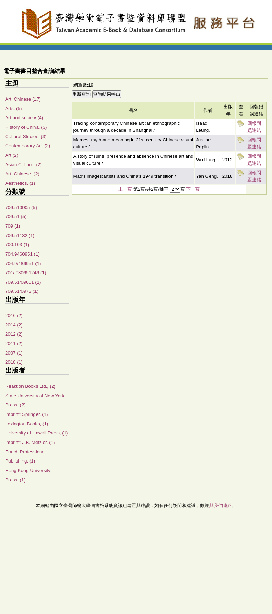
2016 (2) (14, 315)
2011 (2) (14, 343)
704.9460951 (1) (22, 254)
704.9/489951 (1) (23, 263)
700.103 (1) (17, 244)
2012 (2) (14, 334)
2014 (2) (14, 325)
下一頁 (193, 189)
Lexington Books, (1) (26, 423)
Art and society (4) (24, 117)
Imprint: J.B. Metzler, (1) (30, 442)
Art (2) (11, 155)
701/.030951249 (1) (25, 272)
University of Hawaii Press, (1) (36, 433)
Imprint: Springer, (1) (26, 414)
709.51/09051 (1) (23, 282)
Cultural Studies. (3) (26, 136)
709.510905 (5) (21, 207)
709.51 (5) (16, 216)
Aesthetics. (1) (20, 183)
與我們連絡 (220, 505)
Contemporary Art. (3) (27, 145)
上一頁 (125, 189)
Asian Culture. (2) (23, 164)
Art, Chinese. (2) (22, 173)
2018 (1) (14, 362)
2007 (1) (14, 353)
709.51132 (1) (19, 235)
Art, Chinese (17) (23, 99)
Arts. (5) (13, 108)
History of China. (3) (26, 127)
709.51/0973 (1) (21, 291)
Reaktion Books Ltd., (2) (30, 386)
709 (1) (12, 226)
